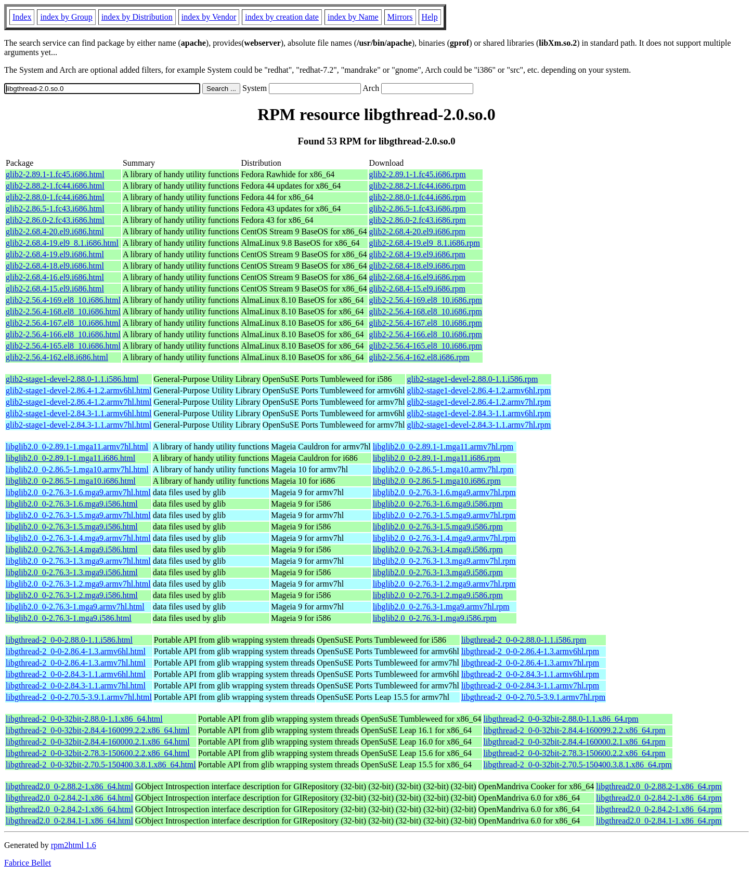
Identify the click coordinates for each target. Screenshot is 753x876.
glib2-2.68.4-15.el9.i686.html (55, 288)
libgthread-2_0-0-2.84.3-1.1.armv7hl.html (76, 685)
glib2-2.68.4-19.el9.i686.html (55, 254)
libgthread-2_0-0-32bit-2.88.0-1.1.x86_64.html (84, 718)
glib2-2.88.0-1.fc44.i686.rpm (417, 197)
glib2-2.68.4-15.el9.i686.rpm (417, 288)
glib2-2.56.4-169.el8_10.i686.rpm (425, 300)
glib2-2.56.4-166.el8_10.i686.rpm (425, 334)
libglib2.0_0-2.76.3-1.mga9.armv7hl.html (75, 606)
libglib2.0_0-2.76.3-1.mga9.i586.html (69, 618)
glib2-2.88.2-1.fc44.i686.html (55, 185)
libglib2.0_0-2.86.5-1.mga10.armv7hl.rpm (443, 469)
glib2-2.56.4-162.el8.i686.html (57, 357)
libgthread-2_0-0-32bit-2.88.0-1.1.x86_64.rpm (561, 718)
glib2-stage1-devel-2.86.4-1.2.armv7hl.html (78, 401)
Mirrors (400, 16)
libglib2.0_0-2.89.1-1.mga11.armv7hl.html (77, 446)
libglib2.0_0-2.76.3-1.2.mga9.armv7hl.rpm (444, 583)
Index (21, 16)
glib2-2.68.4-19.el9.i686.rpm (417, 254)
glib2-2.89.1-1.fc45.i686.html (55, 174)
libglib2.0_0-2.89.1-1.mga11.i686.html (70, 458)
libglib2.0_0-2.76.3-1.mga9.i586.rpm (435, 618)
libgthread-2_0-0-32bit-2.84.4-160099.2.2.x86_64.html (98, 730)
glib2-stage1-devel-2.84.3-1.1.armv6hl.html (78, 413)
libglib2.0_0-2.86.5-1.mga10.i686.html (71, 480)
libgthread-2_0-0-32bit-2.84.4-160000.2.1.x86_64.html (98, 741)
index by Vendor (208, 16)
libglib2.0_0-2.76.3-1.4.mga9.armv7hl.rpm (444, 538)
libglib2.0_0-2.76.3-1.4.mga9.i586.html (72, 549)
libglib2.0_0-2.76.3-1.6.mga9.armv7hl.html (78, 492)
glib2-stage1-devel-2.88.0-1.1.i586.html (72, 379)
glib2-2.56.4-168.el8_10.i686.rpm (425, 311)
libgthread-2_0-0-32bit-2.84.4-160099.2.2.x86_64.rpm (575, 730)
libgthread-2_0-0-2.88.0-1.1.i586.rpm (523, 639)
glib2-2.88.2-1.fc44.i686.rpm (417, 185)
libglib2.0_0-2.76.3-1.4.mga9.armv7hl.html (78, 538)
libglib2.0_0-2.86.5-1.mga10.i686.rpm (437, 480)
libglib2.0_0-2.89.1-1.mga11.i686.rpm (437, 458)
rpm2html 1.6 (73, 845)
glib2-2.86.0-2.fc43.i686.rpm (417, 220)
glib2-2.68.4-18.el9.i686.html (55, 265)
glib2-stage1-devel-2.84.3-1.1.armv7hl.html (78, 424)
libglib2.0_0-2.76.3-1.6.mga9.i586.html (72, 503)
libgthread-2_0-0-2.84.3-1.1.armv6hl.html (76, 674)
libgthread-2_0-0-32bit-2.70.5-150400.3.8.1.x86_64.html (101, 764)
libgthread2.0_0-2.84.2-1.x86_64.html (69, 797)
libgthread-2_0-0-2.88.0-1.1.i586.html (69, 639)
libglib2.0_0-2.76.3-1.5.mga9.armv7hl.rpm (444, 515)
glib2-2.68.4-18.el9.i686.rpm (417, 265)
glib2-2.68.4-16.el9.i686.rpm (417, 277)
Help (430, 16)
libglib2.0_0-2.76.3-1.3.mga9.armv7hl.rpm (444, 560)
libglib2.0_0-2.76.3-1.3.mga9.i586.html (72, 572)
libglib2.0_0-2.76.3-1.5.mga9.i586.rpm (438, 526)
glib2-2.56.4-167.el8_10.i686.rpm (425, 322)
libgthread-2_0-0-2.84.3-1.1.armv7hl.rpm (530, 685)
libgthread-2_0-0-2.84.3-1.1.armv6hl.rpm (530, 674)
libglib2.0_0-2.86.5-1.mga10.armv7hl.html (77, 469)
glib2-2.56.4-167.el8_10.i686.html (63, 322)
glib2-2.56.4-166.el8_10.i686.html (63, 334)
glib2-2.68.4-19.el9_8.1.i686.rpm (424, 242)
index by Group (66, 16)
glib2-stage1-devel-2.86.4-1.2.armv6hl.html (78, 390)
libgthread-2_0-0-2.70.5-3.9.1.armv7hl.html (79, 697)
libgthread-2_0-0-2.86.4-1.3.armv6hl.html (76, 651)
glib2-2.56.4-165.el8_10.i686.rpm (425, 345)
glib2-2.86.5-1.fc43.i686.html (55, 208)
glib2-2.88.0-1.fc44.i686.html (55, 197)
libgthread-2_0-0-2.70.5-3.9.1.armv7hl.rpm (533, 697)
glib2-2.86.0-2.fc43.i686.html (55, 220)
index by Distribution (137, 16)
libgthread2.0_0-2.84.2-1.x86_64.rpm (658, 797)
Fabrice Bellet (27, 862)
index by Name (353, 16)
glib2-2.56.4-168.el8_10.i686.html (63, 311)
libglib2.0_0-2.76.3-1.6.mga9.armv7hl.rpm (444, 492)
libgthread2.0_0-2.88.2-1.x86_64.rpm (658, 786)
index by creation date (282, 16)
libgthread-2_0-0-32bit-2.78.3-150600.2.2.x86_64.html (98, 753)
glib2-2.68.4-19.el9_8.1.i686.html (62, 242)
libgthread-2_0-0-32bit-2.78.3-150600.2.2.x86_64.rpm (575, 753)
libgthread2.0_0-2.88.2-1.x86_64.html (69, 786)
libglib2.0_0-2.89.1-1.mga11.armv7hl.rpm (443, 446)
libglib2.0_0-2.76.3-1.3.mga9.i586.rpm (438, 572)
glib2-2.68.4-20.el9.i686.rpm (417, 231)
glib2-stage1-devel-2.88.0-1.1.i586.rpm (472, 379)
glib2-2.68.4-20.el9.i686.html (55, 231)
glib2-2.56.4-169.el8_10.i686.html (63, 300)
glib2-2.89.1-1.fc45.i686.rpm (417, 174)
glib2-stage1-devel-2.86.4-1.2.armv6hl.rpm (479, 390)
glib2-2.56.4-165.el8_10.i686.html (63, 345)
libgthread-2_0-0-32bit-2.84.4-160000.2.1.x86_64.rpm (575, 741)
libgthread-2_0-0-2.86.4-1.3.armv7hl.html (76, 662)
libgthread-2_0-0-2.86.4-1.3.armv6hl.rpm (530, 651)
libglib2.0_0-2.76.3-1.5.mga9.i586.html (72, 526)
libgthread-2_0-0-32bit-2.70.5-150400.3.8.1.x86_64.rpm (578, 764)
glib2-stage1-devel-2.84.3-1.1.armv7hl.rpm (479, 424)
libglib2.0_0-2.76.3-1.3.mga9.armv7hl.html (78, 560)
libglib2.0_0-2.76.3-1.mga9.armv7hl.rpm (441, 606)
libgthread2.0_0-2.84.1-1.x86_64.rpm (658, 820)
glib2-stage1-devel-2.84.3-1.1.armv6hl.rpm (479, 413)
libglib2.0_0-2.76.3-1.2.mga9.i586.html (72, 595)
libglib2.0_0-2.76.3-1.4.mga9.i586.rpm (438, 549)
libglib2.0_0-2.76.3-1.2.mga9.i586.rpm (438, 595)
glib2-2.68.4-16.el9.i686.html (55, 277)
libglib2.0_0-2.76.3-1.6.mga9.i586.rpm (438, 503)
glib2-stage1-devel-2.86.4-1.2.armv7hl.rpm (479, 401)
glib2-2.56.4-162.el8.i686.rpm (419, 357)
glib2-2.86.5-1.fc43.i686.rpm (417, 208)
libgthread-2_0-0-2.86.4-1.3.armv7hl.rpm (530, 662)
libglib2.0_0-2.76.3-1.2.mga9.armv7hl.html (78, 583)
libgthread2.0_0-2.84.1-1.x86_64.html (69, 820)
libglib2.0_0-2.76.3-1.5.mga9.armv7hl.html (78, 515)
